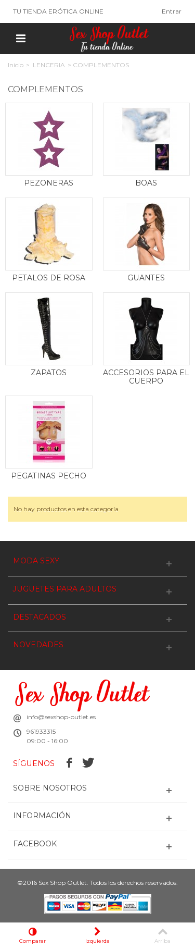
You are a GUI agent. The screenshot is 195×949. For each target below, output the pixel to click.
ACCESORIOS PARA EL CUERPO (146, 376)
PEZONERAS (48, 183)
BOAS (146, 183)
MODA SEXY (36, 561)
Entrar (171, 11)
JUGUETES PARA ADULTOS (64, 589)
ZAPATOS (49, 372)
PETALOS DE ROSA (48, 278)
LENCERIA (49, 65)
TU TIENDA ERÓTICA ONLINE (58, 11)
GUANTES (146, 278)
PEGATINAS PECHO (48, 476)
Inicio (15, 65)
